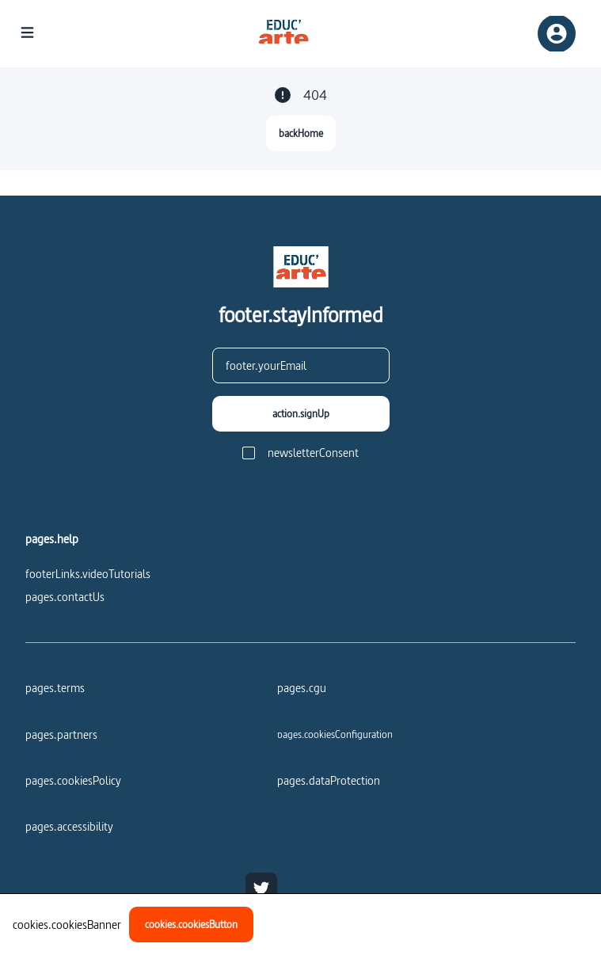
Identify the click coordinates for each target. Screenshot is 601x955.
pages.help (51, 539)
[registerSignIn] (556, 33)
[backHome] (301, 133)
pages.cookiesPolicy (73, 780)
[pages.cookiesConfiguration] (335, 734)
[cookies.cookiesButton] (191, 924)
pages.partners (61, 734)
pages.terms (55, 687)
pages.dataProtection (328, 780)
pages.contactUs (65, 596)
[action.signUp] (301, 414)
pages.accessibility (69, 826)
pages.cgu (301, 687)
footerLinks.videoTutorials (87, 573)
